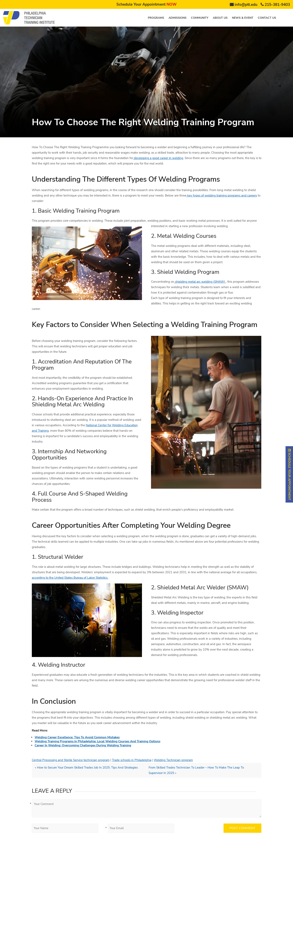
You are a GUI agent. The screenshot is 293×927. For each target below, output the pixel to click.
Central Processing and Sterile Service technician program (71, 760)
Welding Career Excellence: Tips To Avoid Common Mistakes (77, 737)
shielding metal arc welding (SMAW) (200, 282)
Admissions (177, 18)
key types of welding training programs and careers (221, 195)
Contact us (267, 18)
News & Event (242, 18)
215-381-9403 (277, 4)
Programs (156, 18)
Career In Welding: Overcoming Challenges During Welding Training (83, 745)
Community (199, 18)
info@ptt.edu (246, 4)
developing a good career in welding (158, 158)
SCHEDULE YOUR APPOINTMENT (289, 474)
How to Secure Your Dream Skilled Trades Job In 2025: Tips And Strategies (87, 768)
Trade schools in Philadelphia (131, 760)
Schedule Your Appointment (146, 4)
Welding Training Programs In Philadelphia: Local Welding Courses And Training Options (97, 741)
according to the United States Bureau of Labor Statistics (70, 578)
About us (220, 18)
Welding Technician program (173, 760)
